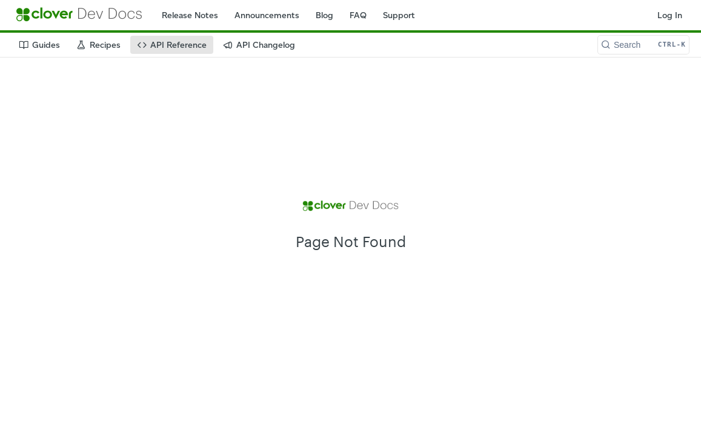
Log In (669, 15)
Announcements (266, 15)
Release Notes (190, 15)
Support (399, 15)
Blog (324, 15)
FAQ (358, 15)
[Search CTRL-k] (643, 45)
